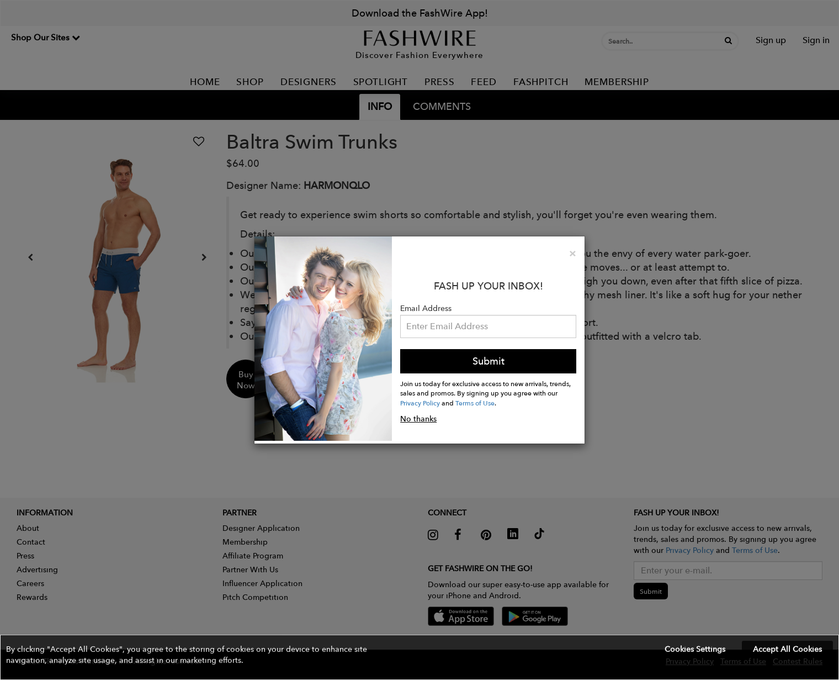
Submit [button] (488, 361)
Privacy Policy (420, 402)
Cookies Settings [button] (695, 649)
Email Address (426, 308)
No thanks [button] (418, 419)
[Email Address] (488, 326)
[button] (419, 657)
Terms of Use (475, 402)
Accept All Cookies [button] (787, 649)
